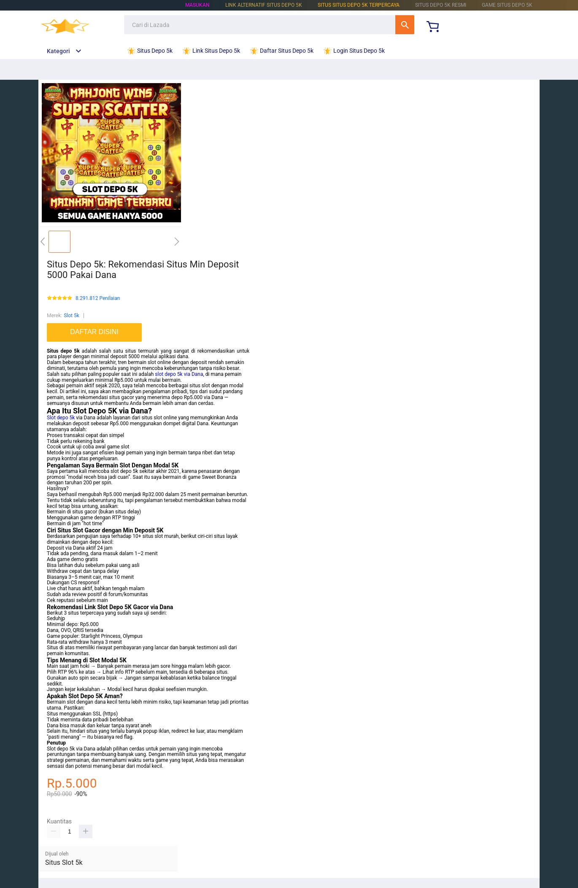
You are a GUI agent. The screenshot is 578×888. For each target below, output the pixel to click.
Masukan (197, 5)
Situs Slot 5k (64, 862)
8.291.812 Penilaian (98, 298)
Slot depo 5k (61, 418)
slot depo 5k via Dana (179, 374)
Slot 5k (71, 315)
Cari (404, 24)
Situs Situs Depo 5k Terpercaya (359, 5)
